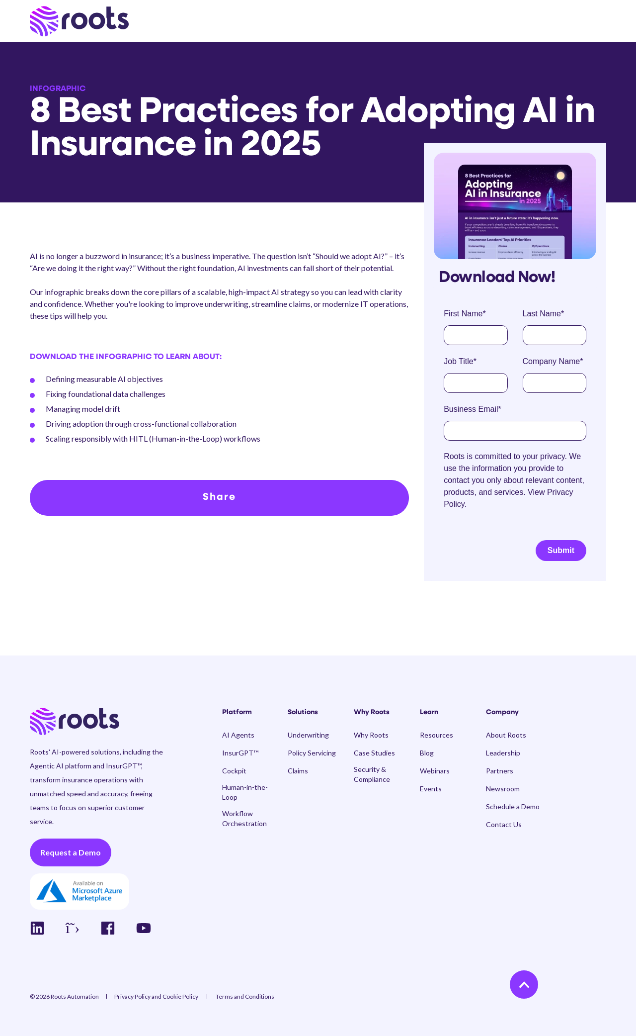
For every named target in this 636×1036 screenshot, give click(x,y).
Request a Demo (70, 852)
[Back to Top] (524, 984)
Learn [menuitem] (429, 712)
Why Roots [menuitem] (372, 712)
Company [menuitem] (502, 712)
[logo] (74, 722)
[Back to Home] (79, 21)
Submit (561, 550)
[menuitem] (249, 717)
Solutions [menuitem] (303, 712)
